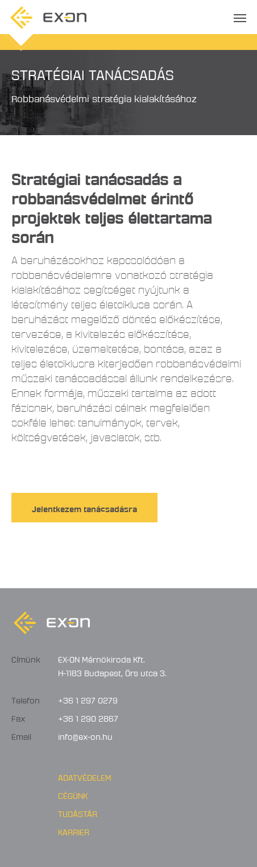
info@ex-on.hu (85, 735)
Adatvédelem (84, 776)
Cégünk (73, 794)
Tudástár (77, 812)
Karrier (73, 830)
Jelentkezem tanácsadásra (84, 507)
